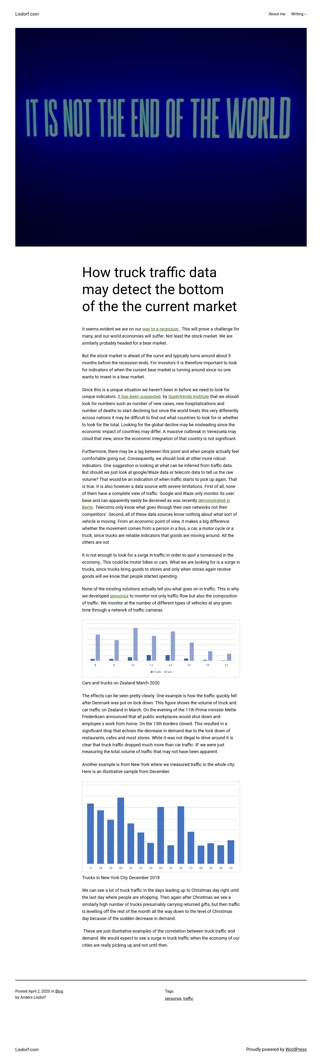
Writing (297, 14)
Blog (59, 991)
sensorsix (119, 595)
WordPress (296, 1049)
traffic (188, 998)
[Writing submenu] (305, 14)
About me (277, 14)
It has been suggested (140, 396)
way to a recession (160, 329)
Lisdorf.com (27, 14)
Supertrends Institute (188, 396)
